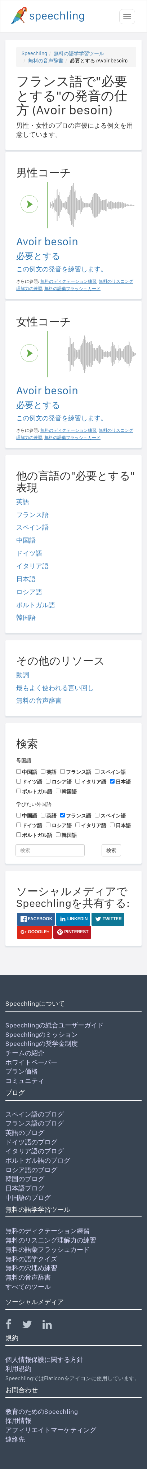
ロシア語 (29, 592)
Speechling (34, 53)
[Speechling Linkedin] (52, 1326)
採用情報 (18, 1420)
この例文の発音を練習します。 (61, 269)
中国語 (26, 540)
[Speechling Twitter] (31, 1326)
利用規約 (18, 1368)
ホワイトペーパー (31, 1062)
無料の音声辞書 (45, 60)
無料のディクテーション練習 (47, 1231)
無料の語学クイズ (31, 1259)
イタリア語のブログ (34, 1151)
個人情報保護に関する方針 (44, 1359)
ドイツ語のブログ (31, 1142)
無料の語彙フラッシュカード (47, 1249)
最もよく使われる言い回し (55, 688)
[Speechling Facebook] (13, 1326)
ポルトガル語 (35, 605)
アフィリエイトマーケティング (50, 1430)
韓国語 (26, 617)
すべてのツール (28, 1286)
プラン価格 (21, 1071)
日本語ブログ (24, 1188)
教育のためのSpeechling (41, 1411)
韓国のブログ (24, 1179)
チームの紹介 (24, 1053)
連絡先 (15, 1439)
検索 (111, 850)
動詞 (22, 675)
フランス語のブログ (34, 1123)
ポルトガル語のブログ (37, 1160)
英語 (22, 501)
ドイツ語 (29, 553)
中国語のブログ (28, 1197)
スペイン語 (32, 527)
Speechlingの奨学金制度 (41, 1043)
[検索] (50, 850)
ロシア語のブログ (31, 1170)
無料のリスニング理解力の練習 (50, 1240)
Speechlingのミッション (41, 1034)
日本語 (26, 579)
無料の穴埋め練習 (31, 1268)
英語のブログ (24, 1132)
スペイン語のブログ (34, 1114)
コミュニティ (24, 1080)
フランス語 (32, 514)
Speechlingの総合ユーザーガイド (54, 1025)
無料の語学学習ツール (79, 53)
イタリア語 (32, 566)
